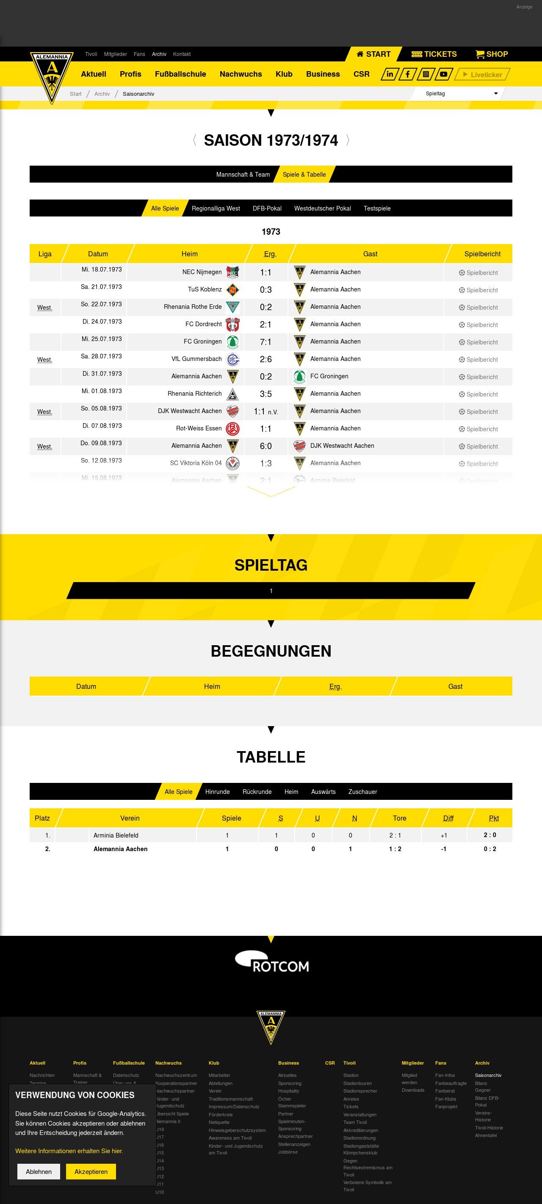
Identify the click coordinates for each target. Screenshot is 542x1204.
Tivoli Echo (41, 1091)
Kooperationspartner (176, 1083)
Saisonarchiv (488, 1075)
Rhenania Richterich (195, 394)
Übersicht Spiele (172, 1114)
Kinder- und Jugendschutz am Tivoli (236, 1150)
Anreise (351, 1099)
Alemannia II (167, 1121)
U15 (159, 1153)
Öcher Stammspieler (292, 1103)
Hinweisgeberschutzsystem (237, 1130)
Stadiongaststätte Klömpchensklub (361, 1150)
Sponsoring (289, 1083)
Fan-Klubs (445, 1099)
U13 (159, 1168)
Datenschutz (126, 1075)
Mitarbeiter (219, 1075)
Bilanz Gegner (483, 1087)
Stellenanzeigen (294, 1144)
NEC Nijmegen (202, 272)
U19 (159, 1129)
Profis (130, 74)
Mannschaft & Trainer (87, 1079)
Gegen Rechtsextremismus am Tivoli (368, 1168)
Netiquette (219, 1122)
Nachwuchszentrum (176, 1075)
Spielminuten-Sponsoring (292, 1125)
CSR (362, 74)
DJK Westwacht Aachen (190, 411)
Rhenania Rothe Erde (193, 307)
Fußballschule (180, 74)
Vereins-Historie (483, 1117)
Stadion (351, 1075)
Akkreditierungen (360, 1130)
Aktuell (93, 74)
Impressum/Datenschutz (234, 1107)
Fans (139, 54)
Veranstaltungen (359, 1115)
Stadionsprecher (360, 1091)
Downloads (413, 1090)
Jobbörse (288, 1152)
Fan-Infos (445, 1075)
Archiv (159, 54)
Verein (215, 1091)
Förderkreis (221, 1115)
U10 (159, 1192)
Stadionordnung (359, 1138)
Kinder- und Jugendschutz (170, 1103)
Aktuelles (287, 1075)
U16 (159, 1145)
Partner (285, 1114)
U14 (159, 1161)
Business (323, 74)
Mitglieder (115, 54)
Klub (284, 74)
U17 (159, 1137)
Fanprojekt (446, 1107)
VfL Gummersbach (196, 359)
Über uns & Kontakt (124, 1087)
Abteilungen (220, 1083)
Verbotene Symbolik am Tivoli (367, 1186)
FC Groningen (203, 342)
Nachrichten (42, 1075)
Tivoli (91, 54)
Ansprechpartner (295, 1136)
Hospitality (288, 1091)
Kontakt (182, 54)
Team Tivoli (355, 1122)
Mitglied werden (409, 1079)
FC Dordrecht (203, 324)
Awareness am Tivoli (230, 1138)
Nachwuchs (241, 74)
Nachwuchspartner (175, 1091)
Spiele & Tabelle (304, 175)
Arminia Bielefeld (116, 836)
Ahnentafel (486, 1135)
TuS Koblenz (205, 290)
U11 (159, 1184)
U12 (159, 1176)
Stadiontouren (357, 1083)
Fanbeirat (445, 1091)
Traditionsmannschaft (231, 1099)
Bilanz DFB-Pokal (487, 1102)
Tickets (351, 1107)
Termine (38, 1083)
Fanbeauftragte (451, 1083)
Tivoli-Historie (489, 1128)
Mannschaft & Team (243, 175)
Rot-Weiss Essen (199, 428)
